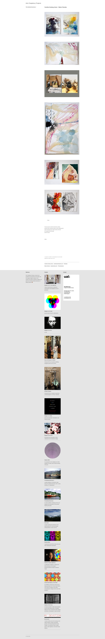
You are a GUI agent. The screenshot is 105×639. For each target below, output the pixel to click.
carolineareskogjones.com (58, 263)
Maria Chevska (47, 265)
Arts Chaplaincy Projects (33, 3)
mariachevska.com (53, 265)
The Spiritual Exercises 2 (31, 7)
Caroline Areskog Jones (48, 263)
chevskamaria (61, 265)
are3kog (65, 263)
